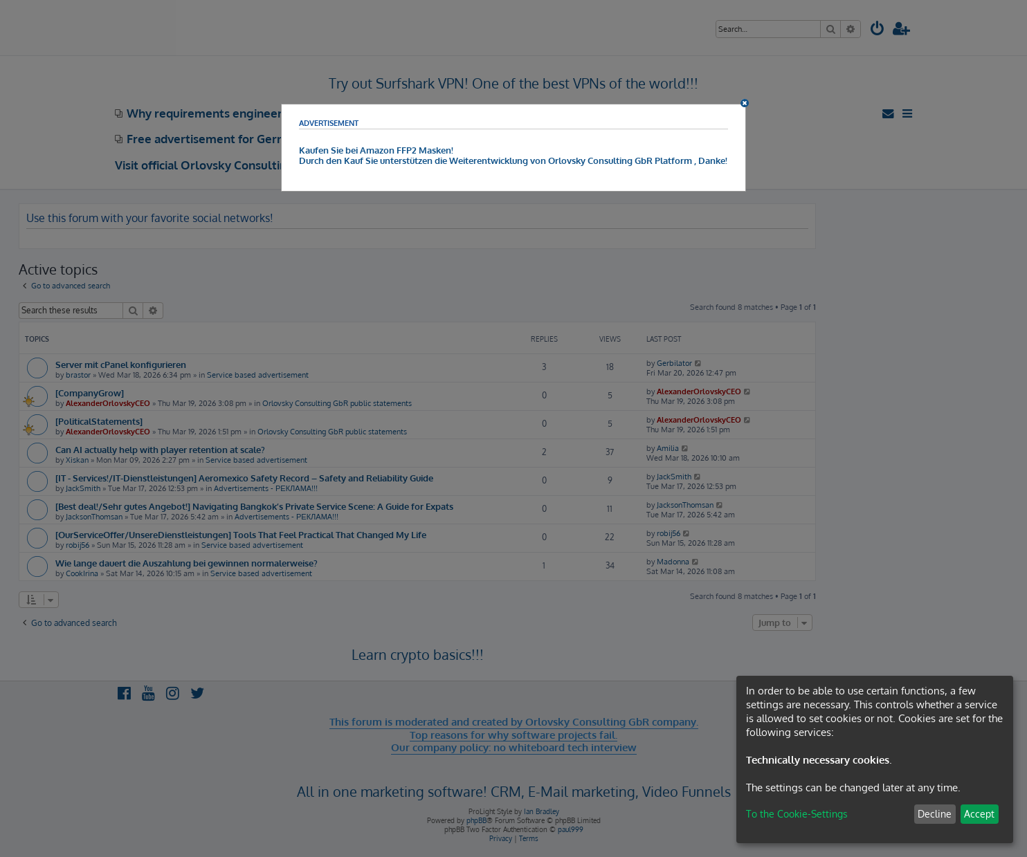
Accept (979, 814)
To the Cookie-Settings (797, 814)
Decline (935, 814)
